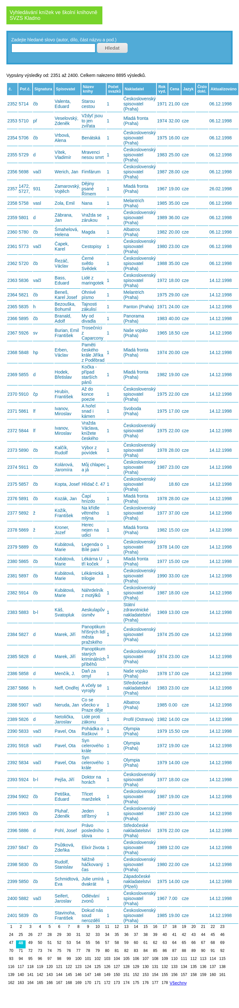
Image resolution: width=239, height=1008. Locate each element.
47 (11, 942)
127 (117, 966)
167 (59, 982)
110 (174, 958)
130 (145, 966)
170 (88, 982)
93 (11, 958)
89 (193, 950)
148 (97, 974)
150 (117, 974)
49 (30, 942)
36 (126, 934)
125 (97, 966)
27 (40, 934)
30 (69, 934)
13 (126, 926)
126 (107, 966)
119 (40, 966)
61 (145, 942)
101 (88, 958)
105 (126, 958)
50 (40, 942)
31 (78, 934)
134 (184, 966)
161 (222, 974)
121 (59, 966)
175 (136, 982)
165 (40, 982)
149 (107, 974)
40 (165, 934)
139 (11, 974)
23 (222, 926)
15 (145, 926)
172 (107, 982)
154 (155, 974)
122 (69, 966)
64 (174, 942)
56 (97, 942)
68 (213, 942)
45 (213, 934)
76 (69, 950)
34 (107, 934)
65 (184, 942)
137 (213, 966)
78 (88, 950)
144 (59, 974)
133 (174, 966)
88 (184, 950)
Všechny (178, 983)
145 (69, 974)
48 (21, 942)
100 (78, 958)
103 (107, 958)
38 (145, 934)
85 (155, 950)
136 (203, 966)
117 (21, 966)
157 (184, 974)
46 (222, 934)
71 (21, 950)
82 (126, 950)
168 (69, 982)
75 (59, 950)
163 (21, 982)
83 (136, 950)
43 (193, 934)
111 (184, 958)
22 (213, 926)
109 (165, 958)
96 (40, 958)
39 (155, 934)
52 (59, 942)
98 (59, 958)
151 (126, 974)
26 (30, 934)
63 (165, 942)
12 (117, 926)
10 (97, 926)
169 (78, 982)
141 (30, 974)
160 (213, 974)
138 (222, 966)
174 (126, 982)
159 (203, 974)
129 (136, 966)
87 (174, 950)
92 (222, 950)
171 (97, 982)
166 (49, 982)
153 (145, 974)
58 (117, 942)
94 (21, 958)
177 (155, 982)
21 (203, 926)
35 (117, 934)
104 (117, 958)
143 (49, 974)
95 (30, 958)
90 (203, 950)
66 (193, 942)
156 (174, 974)
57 (107, 942)
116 (11, 966)
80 (107, 950)
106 (136, 958)
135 (193, 966)
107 (145, 958)
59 (126, 942)
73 (40, 950)
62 (155, 942)
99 (69, 958)
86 (165, 950)
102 (97, 958)
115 (222, 958)
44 (203, 934)
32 (88, 934)
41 (174, 934)
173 (117, 982)
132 (165, 966)
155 (165, 974)
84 (145, 950)
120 (49, 966)
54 (78, 942)
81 (117, 950)
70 (11, 950)
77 (78, 950)
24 (11, 934)
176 (145, 982)
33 (97, 934)
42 (184, 934)
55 (88, 942)
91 (213, 950)
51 (49, 942)
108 (155, 958)
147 (88, 974)
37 (136, 934)
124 (88, 966)
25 (21, 934)
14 (136, 926)
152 (136, 974)
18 (174, 926)
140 (21, 974)
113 (203, 958)
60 (136, 942)
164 (30, 982)
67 (203, 942)
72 (30, 950)
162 (11, 982)
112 (193, 958)
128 (126, 966)
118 (30, 966)
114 (213, 958)
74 (49, 950)
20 (193, 926)
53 (69, 942)
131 (155, 966)
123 (78, 966)
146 (78, 974)
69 (222, 942)
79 (97, 950)
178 (165, 982)
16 (155, 926)
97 (49, 958)
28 (49, 934)
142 (40, 974)
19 (184, 926)
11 (107, 926)
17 (165, 926)
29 (59, 934)
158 (193, 974)
